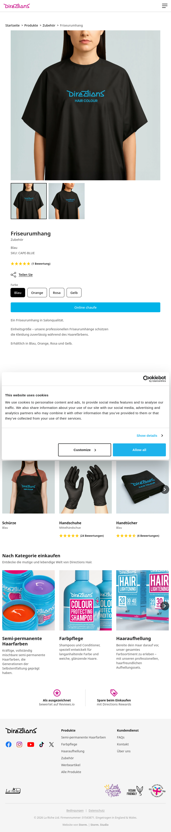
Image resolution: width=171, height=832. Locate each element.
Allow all (139, 449)
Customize (85, 449)
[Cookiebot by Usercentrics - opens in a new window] (146, 379)
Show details (147, 435)
